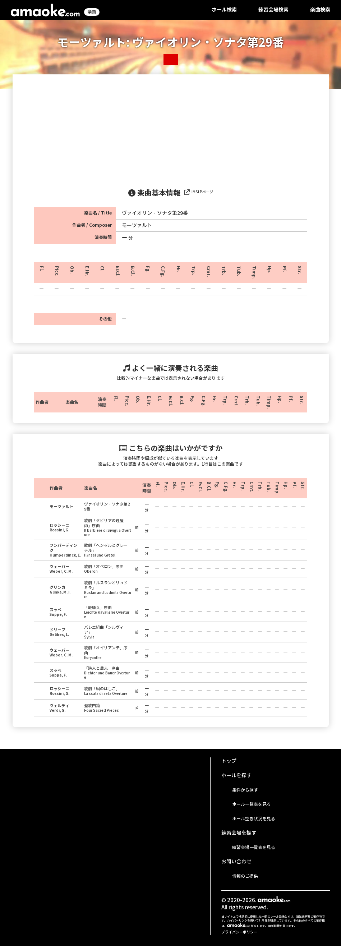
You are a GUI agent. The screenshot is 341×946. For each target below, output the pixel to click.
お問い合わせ (236, 861)
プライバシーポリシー (239, 932)
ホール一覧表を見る (251, 804)
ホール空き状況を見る (253, 818)
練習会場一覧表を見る (253, 847)
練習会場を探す (239, 833)
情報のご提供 (245, 876)
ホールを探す (236, 775)
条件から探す (245, 790)
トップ (228, 761)
